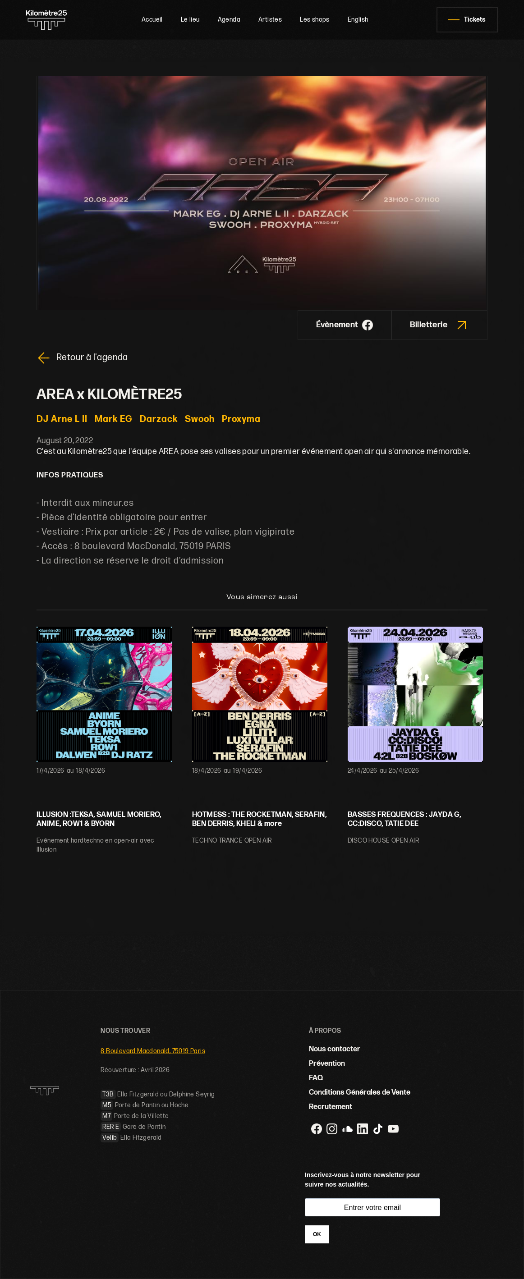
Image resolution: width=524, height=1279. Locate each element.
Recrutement (330, 1107)
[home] (50, 20)
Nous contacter (334, 1049)
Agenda (229, 19)
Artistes (270, 19)
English (358, 19)
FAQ (316, 1078)
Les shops (315, 19)
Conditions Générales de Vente (359, 1092)
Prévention (327, 1063)
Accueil (152, 19)
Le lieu (190, 19)
